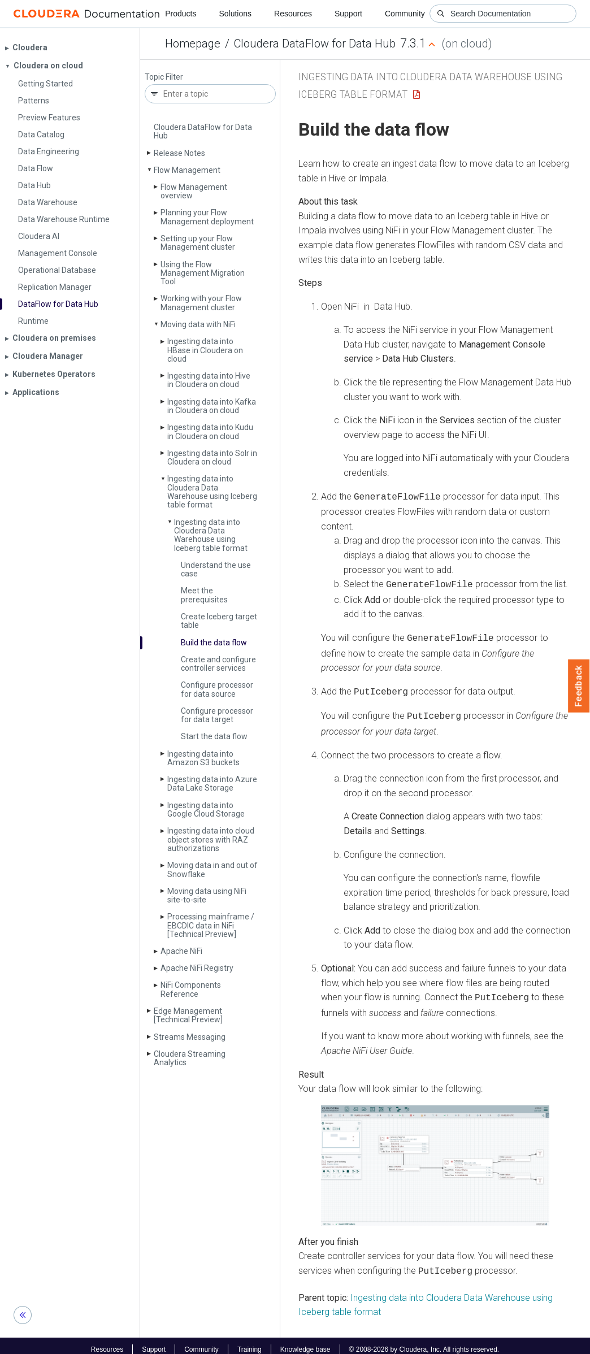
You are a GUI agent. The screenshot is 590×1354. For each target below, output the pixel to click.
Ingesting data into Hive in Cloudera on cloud (208, 380)
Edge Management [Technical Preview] (188, 1015)
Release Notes (179, 153)
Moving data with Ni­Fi (198, 324)
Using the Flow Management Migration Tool (202, 273)
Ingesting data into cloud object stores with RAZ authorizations (210, 839)
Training (249, 1342)
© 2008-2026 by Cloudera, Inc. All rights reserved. (424, 1342)
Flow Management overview (193, 191)
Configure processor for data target (217, 715)
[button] (435, 1159)
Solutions (235, 13)
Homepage (192, 43)
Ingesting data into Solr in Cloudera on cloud (212, 457)
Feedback (579, 686)
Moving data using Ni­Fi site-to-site (206, 895)
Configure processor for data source (217, 689)
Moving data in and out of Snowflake (212, 869)
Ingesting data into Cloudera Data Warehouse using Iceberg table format (212, 491)
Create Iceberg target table (219, 621)
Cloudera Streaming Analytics (189, 1058)
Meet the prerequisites (204, 595)
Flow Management (187, 170)
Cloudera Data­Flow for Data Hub (203, 131)
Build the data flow (214, 642)
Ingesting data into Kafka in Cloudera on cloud (211, 406)
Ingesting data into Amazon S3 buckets (203, 758)
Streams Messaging (189, 1036)
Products (180, 13)
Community (405, 13)
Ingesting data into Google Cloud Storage (206, 809)
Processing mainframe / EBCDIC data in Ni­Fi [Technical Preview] (210, 925)
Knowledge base (305, 1342)
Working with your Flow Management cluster (201, 302)
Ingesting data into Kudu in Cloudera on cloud (210, 431)
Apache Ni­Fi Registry (196, 968)
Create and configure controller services (218, 663)
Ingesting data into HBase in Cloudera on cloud (205, 350)
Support (348, 13)
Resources (293, 13)
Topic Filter (164, 77)
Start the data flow (214, 736)
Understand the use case (216, 569)
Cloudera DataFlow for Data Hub (315, 43)
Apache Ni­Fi (181, 951)
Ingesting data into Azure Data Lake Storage (212, 783)
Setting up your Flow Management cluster (197, 242)
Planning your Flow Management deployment (207, 216)
